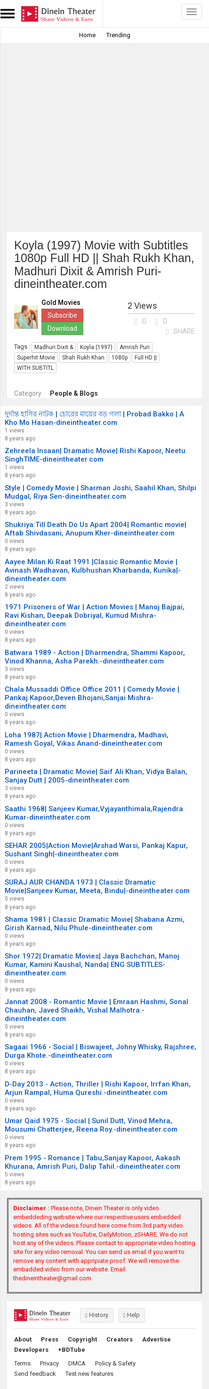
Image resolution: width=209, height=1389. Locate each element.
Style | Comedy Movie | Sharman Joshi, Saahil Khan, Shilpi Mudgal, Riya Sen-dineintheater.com (100, 492)
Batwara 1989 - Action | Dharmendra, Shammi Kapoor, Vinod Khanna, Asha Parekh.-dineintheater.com (95, 656)
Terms (22, 1363)
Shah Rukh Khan (83, 357)
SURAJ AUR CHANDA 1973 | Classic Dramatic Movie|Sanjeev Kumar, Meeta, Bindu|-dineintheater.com (97, 886)
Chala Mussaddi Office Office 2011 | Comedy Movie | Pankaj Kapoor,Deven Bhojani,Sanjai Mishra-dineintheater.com (92, 697)
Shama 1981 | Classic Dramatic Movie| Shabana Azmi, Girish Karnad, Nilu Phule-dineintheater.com (95, 923)
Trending (118, 35)
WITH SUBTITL (35, 368)
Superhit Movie (36, 357)
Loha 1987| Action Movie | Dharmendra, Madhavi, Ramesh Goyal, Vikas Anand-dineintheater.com (87, 739)
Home (87, 35)
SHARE (180, 331)
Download (62, 328)
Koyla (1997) (96, 347)
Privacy (49, 1363)
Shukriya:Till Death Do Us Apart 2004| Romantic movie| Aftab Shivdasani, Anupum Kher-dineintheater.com (95, 528)
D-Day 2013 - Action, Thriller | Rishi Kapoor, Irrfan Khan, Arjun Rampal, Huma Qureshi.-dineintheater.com (98, 1088)
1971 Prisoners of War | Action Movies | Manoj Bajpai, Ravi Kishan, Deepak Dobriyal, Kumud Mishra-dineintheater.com (95, 615)
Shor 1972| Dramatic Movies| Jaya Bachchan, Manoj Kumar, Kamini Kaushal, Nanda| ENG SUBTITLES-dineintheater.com (92, 964)
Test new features (89, 1373)
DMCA (77, 1363)
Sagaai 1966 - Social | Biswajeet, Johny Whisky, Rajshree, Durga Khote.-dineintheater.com (100, 1051)
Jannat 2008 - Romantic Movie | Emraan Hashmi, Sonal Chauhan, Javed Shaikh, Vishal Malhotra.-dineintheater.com (96, 1010)
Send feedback (35, 1373)
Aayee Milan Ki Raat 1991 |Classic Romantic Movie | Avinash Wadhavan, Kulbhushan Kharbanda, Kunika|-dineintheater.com (93, 570)
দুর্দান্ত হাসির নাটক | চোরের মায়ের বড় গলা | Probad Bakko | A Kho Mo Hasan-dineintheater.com (94, 418)
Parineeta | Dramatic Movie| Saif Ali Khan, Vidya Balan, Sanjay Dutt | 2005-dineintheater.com (96, 775)
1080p (120, 357)
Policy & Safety (115, 1363)
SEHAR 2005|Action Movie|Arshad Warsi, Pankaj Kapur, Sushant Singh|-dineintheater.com (96, 849)
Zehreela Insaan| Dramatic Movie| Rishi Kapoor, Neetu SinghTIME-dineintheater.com (95, 455)
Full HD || (146, 357)
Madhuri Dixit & (53, 347)
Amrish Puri (135, 347)
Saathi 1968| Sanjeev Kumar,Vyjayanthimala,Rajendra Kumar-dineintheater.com (94, 813)
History (96, 1314)
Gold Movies (60, 302)
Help (131, 1314)
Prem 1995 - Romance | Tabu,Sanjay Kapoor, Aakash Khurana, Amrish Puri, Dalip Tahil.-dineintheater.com (92, 1162)
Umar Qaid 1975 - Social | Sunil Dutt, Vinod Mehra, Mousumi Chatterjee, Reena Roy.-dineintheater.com (91, 1125)
